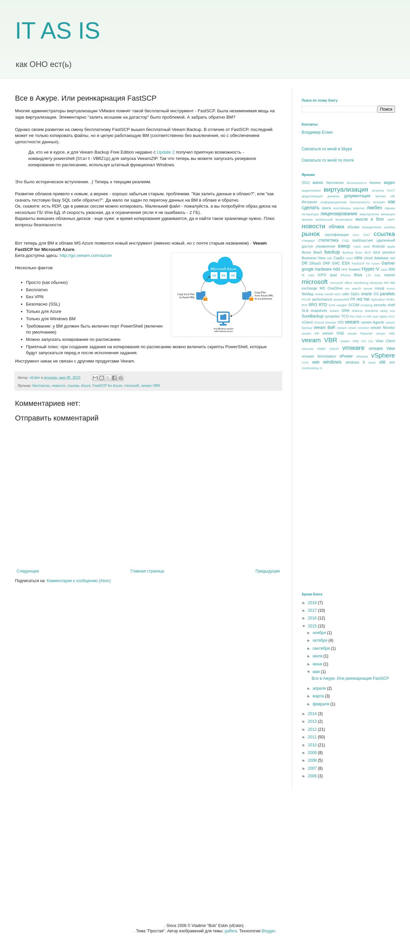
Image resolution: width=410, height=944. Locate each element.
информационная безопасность (345, 202)
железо (380, 196)
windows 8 (355, 362)
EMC (336, 263)
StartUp (357, 311)
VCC (391, 316)
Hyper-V (370, 269)
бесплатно (41, 386)
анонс (318, 182)
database (381, 258)
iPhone (345, 275)
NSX (337, 294)
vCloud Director (325, 322)
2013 (313, 721)
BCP (368, 252)
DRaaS (315, 263)
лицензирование (338, 213)
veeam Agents (372, 322)
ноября (320, 632)
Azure (85, 386)
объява (353, 227)
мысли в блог (370, 219)
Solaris (334, 311)
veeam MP (310, 333)
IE (303, 275)
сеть (356, 235)
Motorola (376, 283)
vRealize (362, 356)
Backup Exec (352, 252)
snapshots (319, 311)
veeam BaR (324, 327)
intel (311, 275)
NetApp (308, 294)
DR (304, 263)
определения (371, 227)
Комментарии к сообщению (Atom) (79, 580)
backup (332, 252)
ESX (346, 263)
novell (329, 294)
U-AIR (367, 316)
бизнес (375, 183)
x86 (382, 362)
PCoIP (306, 299)
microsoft (131, 386)
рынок (311, 233)
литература (310, 214)
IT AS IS (57, 31)
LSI (368, 275)
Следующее (28, 571)
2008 (313, 760)
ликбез (374, 207)
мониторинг (344, 219)
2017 (313, 610)
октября (320, 640)
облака (336, 226)
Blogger (268, 931)
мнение (307, 219)
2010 (313, 745)
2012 (306, 183)
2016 (313, 618)
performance (322, 299)
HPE (344, 269)
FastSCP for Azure (107, 386)
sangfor (341, 305)
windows (332, 362)
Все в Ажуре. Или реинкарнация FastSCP (350, 678)
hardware (323, 269)
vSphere (383, 355)
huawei (354, 269)
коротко (358, 208)
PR (352, 299)
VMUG (334, 349)
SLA (305, 311)
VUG (305, 362)
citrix (358, 258)
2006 (313, 776)
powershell (341, 299)
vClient (307, 322)
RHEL (390, 299)
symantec (332, 316)
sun (392, 311)
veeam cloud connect (353, 328)
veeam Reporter (360, 333)
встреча (378, 190)
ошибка (389, 227)
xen (392, 362)
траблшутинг (362, 240)
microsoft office (341, 283)
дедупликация (312, 196)
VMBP (321, 349)
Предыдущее (268, 571)
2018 (313, 602)
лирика (390, 208)
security (380, 305)
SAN (332, 305)
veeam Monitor (382, 328)
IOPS (322, 275)
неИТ (391, 219)
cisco (349, 258)
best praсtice (384, 252)
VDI (341, 322)
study (384, 311)
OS (376, 294)
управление (325, 246)
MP (386, 283)
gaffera (231, 931)
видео (389, 182)
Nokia (319, 294)
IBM (392, 269)
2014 (313, 713)
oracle (366, 294)
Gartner (388, 263)
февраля (321, 704)
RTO (323, 305)
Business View (313, 258)
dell (392, 258)
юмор (344, 246)
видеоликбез (311, 190)
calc (329, 258)
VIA (370, 341)
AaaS (357, 246)
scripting (367, 305)
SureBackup (312, 316)
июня (318, 664)
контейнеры (342, 208)
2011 (313, 737)
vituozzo (307, 349)
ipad (333, 275)
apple (391, 246)
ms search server (358, 288)
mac (377, 275)
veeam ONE (333, 333)
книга (326, 208)
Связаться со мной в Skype (327, 149)
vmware (353, 347)
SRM (345, 311)
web (315, 362)
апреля (320, 688)
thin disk (355, 316)
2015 (313, 626)
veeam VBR (150, 386)
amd (366, 246)
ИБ (393, 196)
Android (378, 246)
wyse (372, 362)
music (391, 288)
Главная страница (147, 571)
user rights (379, 316)
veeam (352, 322)
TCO (345, 316)
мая (317, 671)
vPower (346, 356)
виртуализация (346, 189)
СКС (366, 235)
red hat (362, 299)
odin (345, 294)
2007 (313, 768)
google (308, 269)
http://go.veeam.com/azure (86, 255)
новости (58, 386)
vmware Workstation (319, 356)
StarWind (371, 311)
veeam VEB (349, 341)
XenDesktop (310, 368)
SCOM (353, 305)
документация (357, 196)
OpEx (355, 294)
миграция (388, 214)
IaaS (384, 269)
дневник (333, 196)
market (389, 275)
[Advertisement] (325, 481)
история (379, 202)
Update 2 (166, 152)
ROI (304, 305)
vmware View (382, 348)
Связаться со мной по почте (328, 160)
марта (319, 696)
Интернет (309, 202)
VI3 (363, 341)
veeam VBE (385, 333)
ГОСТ (391, 190)
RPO (313, 305)
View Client (385, 341)
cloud (368, 258)
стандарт (308, 240)
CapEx (339, 258)
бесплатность (357, 183)
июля (318, 656)
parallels (387, 294)
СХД (345, 240)
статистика (328, 240)
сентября (322, 648)
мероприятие (369, 214)
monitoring (361, 283)
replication (378, 299)
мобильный (324, 219)
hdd (336, 269)
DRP (326, 263)
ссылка (73, 386)
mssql (379, 288)
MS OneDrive (331, 288)
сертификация (337, 235)
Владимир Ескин (317, 132)
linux (358, 275)
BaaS (317, 252)
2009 (313, 752)
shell (391, 305)
